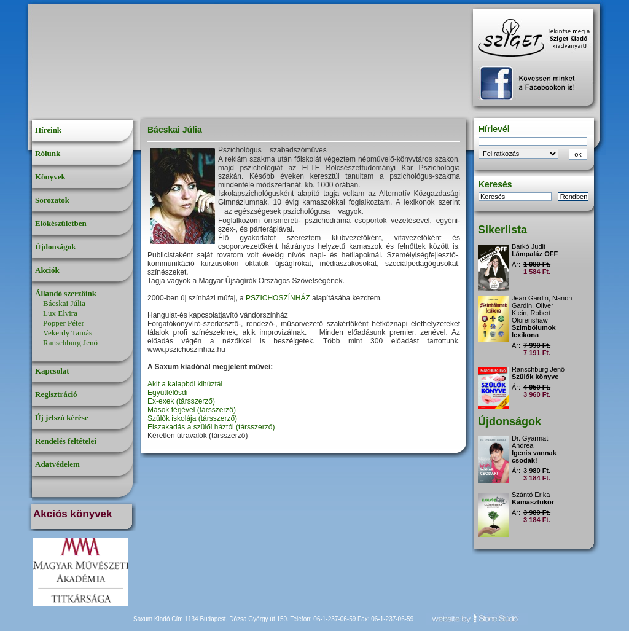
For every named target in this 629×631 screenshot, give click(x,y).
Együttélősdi (167, 392)
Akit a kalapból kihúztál (184, 384)
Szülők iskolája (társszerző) (192, 418)
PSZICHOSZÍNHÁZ (278, 298)
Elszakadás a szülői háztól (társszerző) (211, 427)
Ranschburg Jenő (70, 342)
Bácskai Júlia (64, 303)
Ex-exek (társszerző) (181, 401)
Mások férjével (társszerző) (191, 410)
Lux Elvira (60, 313)
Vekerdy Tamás (67, 332)
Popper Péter (63, 322)
